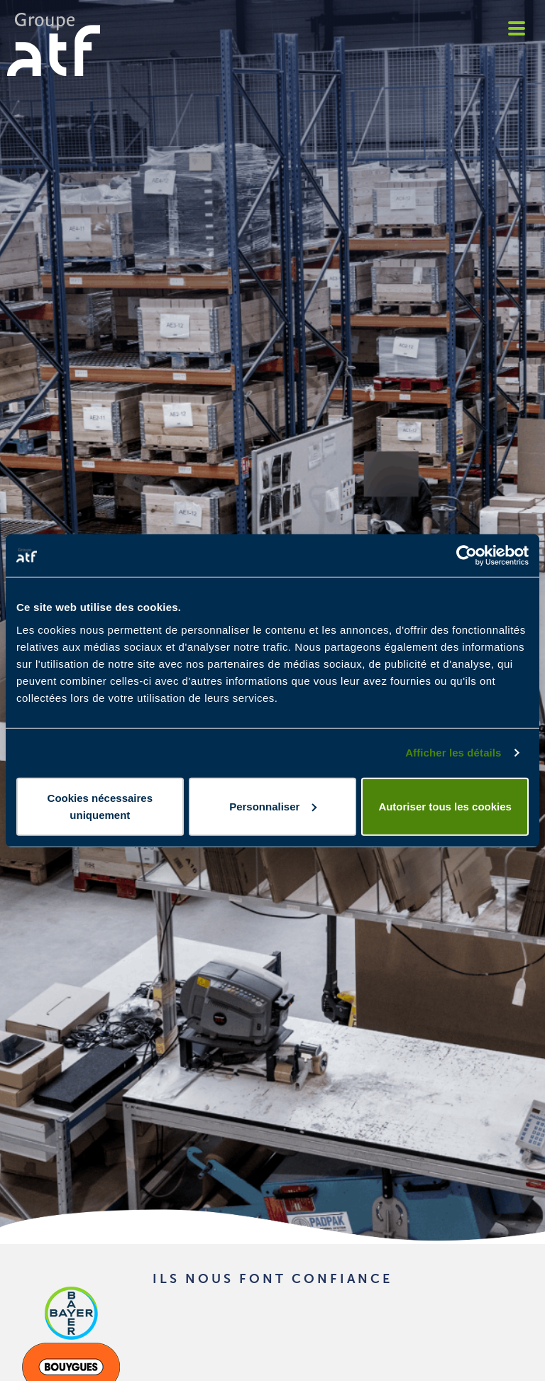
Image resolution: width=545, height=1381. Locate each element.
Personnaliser (272, 806)
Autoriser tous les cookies (445, 806)
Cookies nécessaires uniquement (100, 805)
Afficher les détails (453, 753)
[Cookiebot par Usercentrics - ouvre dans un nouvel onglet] (466, 555)
